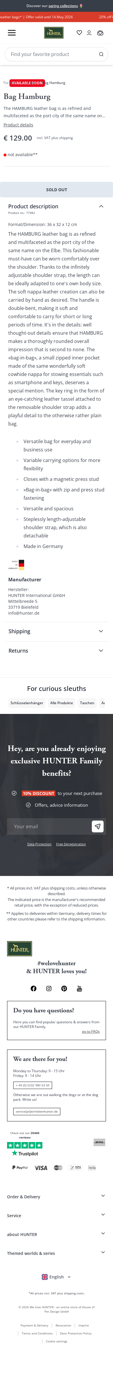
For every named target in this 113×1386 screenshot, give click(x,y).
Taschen (29, 82)
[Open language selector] (57, 1277)
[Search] (56, 54)
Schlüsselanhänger (27, 702)
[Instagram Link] (49, 988)
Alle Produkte (61, 702)
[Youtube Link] (79, 988)
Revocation (63, 1325)
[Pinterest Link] (64, 988)
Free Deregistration (71, 844)
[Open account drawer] (89, 32)
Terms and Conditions (37, 1333)
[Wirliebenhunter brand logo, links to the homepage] (47, 33)
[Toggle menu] (12, 33)
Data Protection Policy (76, 1333)
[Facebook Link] (33, 988)
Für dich (10, 82)
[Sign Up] (98, 826)
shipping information (86, 919)
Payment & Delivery (34, 1325)
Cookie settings (56, 1341)
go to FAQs (91, 1031)
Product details (18, 125)
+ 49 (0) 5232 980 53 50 (32, 1085)
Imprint (84, 1325)
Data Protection (39, 844)
